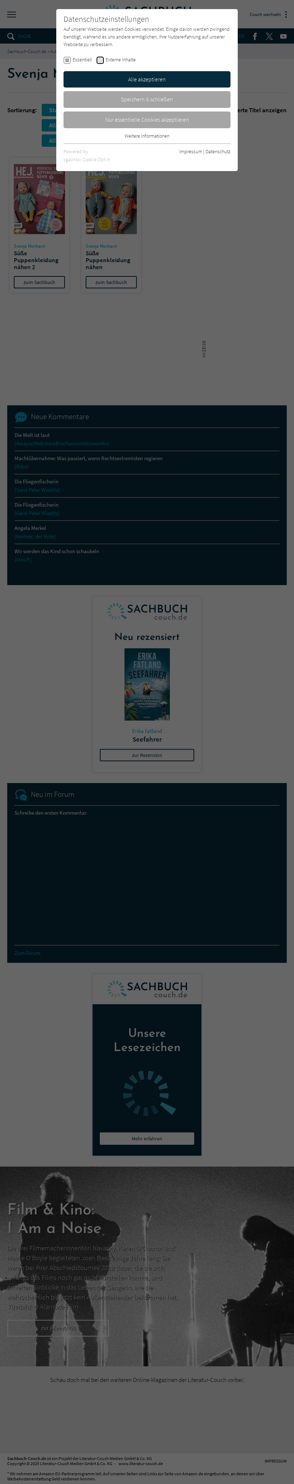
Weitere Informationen (147, 136)
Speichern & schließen (147, 99)
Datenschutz (217, 151)
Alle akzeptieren (147, 79)
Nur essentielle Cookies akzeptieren (147, 119)
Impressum (190, 151)
